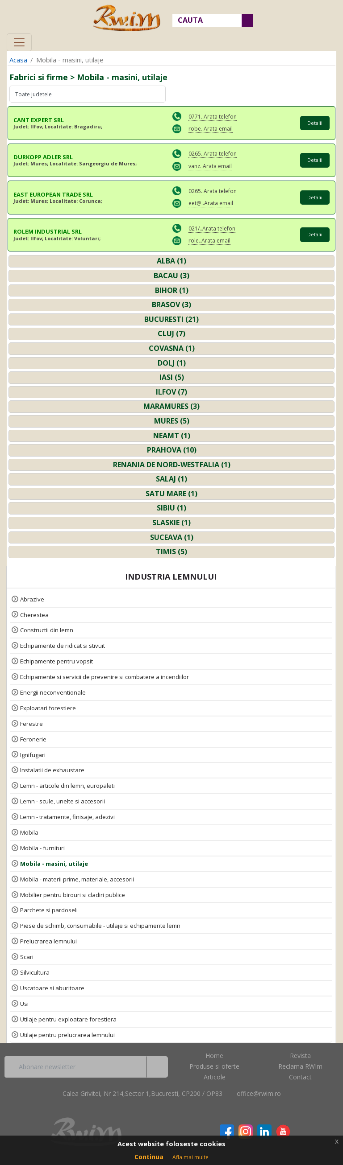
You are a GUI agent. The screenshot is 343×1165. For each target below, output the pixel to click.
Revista (300, 1055)
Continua (148, 1157)
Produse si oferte (214, 1066)
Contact (300, 1077)
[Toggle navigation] (19, 42)
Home (214, 1055)
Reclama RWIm (300, 1066)
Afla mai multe (190, 1157)
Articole (215, 1077)
